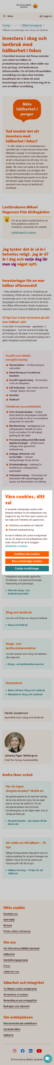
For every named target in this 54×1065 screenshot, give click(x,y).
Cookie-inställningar (27, 568)
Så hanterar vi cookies (16, 546)
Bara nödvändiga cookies (27, 561)
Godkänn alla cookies (27, 554)
